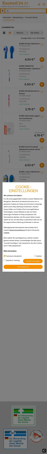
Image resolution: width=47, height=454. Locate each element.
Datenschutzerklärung (17, 230)
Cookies (6, 233)
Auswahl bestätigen (33, 261)
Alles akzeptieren (23, 267)
